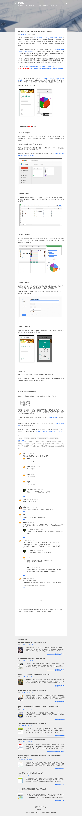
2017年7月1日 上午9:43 (34, 558)
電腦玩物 (21, 3)
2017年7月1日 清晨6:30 (38, 550)
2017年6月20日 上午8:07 (38, 489)
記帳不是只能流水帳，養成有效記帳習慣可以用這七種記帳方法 (46, 68)
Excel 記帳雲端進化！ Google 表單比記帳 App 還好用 (48, 38)
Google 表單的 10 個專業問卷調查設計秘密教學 (30, 773)
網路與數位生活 (54, 438)
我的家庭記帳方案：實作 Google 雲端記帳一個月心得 (49, 431)
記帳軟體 (33, 438)
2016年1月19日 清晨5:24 (33, 515)
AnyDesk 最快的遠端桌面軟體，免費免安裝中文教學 (31, 739)
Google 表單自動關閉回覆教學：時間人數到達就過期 (32, 723)
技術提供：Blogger (41, 807)
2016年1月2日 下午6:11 (35, 474)
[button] (63, 31)
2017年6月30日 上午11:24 (31, 540)
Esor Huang (30, 489)
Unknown (25, 515)
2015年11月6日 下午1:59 (30, 453)
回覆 (24, 496)
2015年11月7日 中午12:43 (33, 499)
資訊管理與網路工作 (42, 438)
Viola (24, 578)
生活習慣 (26, 438)
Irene (24, 522)
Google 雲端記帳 (53, 417)
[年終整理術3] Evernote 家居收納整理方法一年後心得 (40, 66)
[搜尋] (66, 4)
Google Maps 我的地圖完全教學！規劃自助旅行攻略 (31, 658)
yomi (24, 540)
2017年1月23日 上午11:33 (31, 522)
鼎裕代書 (25, 499)
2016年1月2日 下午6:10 (35, 458)
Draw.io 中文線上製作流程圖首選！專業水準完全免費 (32, 789)
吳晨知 (28, 458)
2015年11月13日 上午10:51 (32, 507)
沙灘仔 (24, 507)
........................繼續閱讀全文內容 (55, 654)
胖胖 (24, 453)
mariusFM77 (44, 809)
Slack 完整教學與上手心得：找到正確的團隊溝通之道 (32, 642)
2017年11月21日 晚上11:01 (35, 567)
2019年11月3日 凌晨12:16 (31, 578)
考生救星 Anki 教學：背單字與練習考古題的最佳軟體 (32, 690)
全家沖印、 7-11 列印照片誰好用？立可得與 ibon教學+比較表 (34, 674)
